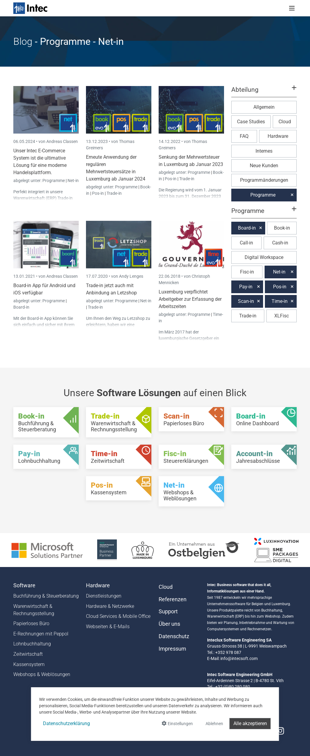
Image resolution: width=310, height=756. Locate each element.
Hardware (278, 136)
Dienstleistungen (103, 596)
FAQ (244, 136)
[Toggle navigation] (292, 8)
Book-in (282, 228)
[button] (264, 92)
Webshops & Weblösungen (41, 674)
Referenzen (172, 599)
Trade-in (114, 193)
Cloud (285, 121)
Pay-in (245, 287)
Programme (54, 180)
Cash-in (280, 243)
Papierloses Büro (31, 623)
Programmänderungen (264, 180)
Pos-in (98, 193)
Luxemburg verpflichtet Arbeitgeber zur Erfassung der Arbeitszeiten (190, 299)
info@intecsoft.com (239, 658)
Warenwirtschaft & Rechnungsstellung (33, 609)
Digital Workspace (264, 257)
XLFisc (281, 316)
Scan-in (246, 301)
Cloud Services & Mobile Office (118, 616)
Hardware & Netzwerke (110, 606)
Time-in (280, 301)
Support (168, 611)
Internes (264, 151)
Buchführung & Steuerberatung (46, 596)
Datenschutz (174, 636)
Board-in (21, 307)
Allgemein (264, 107)
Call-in (246, 243)
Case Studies (251, 121)
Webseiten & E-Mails (108, 626)
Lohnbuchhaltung (32, 644)
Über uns (169, 624)
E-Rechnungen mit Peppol (40, 634)
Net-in (73, 180)
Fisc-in (247, 272)
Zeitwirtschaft (28, 654)
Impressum (172, 649)
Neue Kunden (264, 165)
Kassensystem (29, 664)
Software (24, 585)
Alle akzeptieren (250, 723)
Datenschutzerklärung (66, 723)
